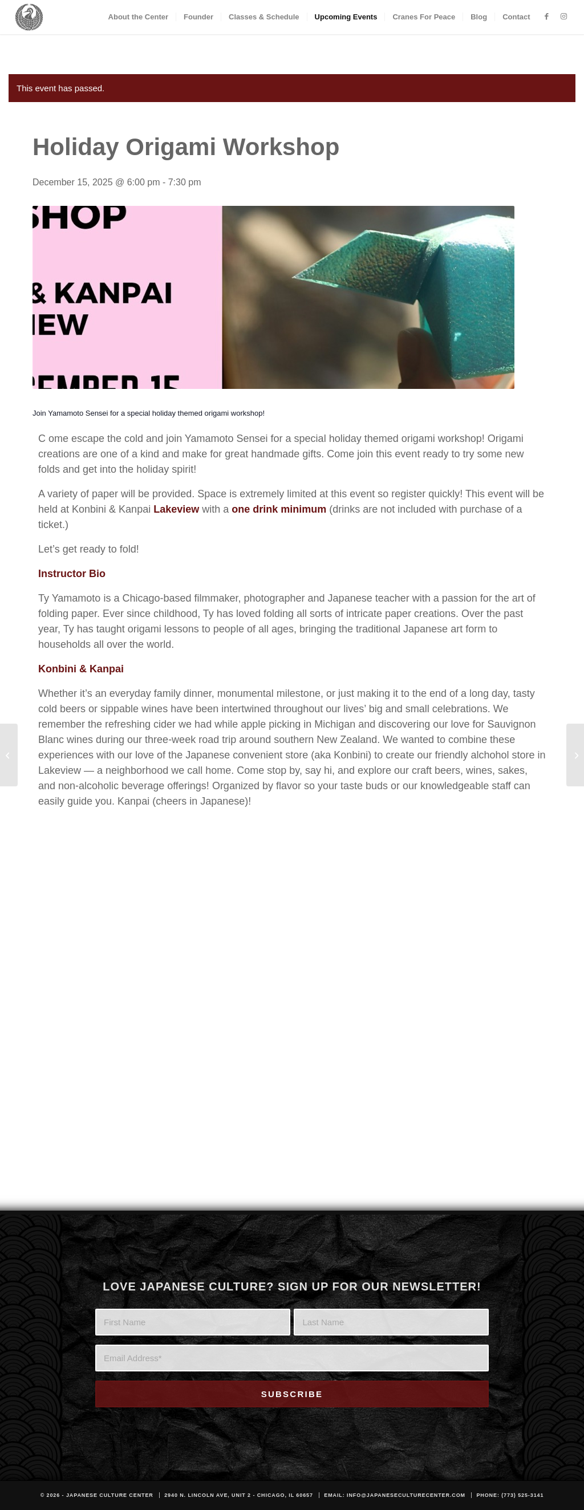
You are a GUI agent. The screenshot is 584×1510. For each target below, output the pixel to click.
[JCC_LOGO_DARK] (28, 17)
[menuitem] (138, 17)
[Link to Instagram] (564, 16)
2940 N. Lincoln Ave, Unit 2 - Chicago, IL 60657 (238, 1495)
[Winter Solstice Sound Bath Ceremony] (575, 755)
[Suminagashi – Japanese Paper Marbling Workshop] (9, 755)
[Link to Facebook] (546, 16)
